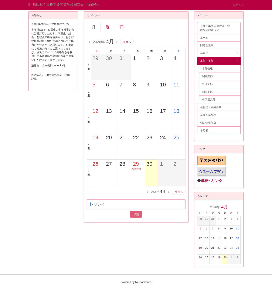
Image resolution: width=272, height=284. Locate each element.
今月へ (127, 41)
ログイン (238, 4)
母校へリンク (211, 181)
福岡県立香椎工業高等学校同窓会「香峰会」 (67, 5)
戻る (135, 214)
